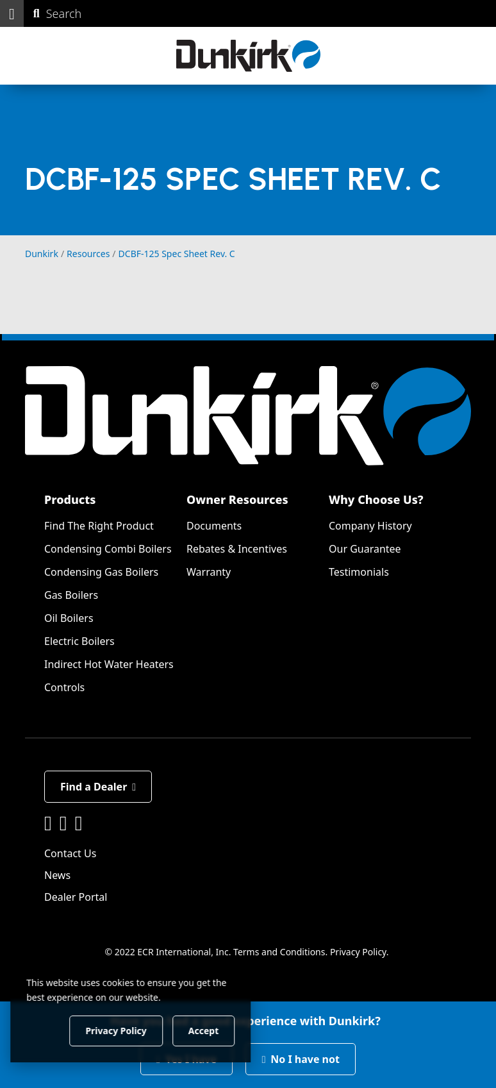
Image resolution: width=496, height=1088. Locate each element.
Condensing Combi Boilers (108, 549)
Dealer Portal (75, 897)
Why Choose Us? (376, 499)
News (57, 875)
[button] (12, 13)
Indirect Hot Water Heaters (109, 664)
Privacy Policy (358, 952)
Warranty (208, 572)
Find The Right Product (99, 526)
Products (69, 499)
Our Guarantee (365, 549)
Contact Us (70, 853)
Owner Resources (237, 499)
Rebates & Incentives (236, 549)
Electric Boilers (79, 641)
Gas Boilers (71, 595)
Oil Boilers (69, 618)
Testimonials (359, 572)
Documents (214, 526)
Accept (219, 1030)
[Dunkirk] (248, 56)
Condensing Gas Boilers (101, 572)
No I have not (300, 1059)
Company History (370, 526)
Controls (64, 687)
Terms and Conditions (279, 952)
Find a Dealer (98, 787)
